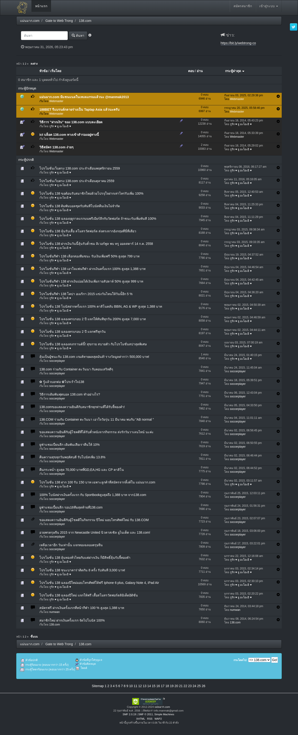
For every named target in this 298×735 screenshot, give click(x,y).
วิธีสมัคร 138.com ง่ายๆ (56, 147)
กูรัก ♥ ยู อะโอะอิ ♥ (60, 126)
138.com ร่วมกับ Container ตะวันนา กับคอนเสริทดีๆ (76, 369)
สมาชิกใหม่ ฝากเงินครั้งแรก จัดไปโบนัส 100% (72, 620)
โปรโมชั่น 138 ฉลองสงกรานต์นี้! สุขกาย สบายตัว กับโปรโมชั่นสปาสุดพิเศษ (93, 344)
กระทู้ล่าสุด (235, 71)
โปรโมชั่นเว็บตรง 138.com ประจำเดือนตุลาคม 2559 (76, 181)
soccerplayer (57, 361)
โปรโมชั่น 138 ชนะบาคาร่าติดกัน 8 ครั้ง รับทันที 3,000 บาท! (82, 570)
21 (181, 686)
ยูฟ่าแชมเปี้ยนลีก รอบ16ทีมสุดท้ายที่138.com (70, 507)
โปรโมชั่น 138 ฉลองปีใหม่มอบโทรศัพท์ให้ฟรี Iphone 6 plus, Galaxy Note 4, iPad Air (99, 583)
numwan (54, 612)
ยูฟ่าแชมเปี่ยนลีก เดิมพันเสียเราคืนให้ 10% (69, 444)
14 (149, 686)
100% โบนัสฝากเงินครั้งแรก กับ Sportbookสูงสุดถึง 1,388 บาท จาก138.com (92, 495)
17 (163, 686)
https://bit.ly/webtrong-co (238, 43)
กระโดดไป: (240, 660)
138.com (54, 624)
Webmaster (56, 101)
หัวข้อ (43, 71)
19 (172, 686)
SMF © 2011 (145, 714)
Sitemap (98, 686)
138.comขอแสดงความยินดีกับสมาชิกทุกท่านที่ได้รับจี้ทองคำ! (82, 407)
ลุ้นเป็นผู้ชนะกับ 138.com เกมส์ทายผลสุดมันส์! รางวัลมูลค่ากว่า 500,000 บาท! (94, 357)
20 (176, 686)
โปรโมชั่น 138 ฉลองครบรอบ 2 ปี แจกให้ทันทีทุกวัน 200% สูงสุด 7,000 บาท (92, 319)
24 (194, 686)
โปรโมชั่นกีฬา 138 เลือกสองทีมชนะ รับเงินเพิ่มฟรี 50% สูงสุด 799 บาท (89, 256)
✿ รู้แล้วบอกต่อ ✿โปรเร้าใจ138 (61, 382)
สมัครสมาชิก (243, 6)
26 (203, 686)
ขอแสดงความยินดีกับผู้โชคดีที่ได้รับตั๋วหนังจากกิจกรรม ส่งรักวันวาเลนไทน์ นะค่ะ (96, 432)
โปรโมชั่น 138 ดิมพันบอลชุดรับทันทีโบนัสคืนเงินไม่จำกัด (79, 206)
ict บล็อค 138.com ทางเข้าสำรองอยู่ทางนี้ (69, 134)
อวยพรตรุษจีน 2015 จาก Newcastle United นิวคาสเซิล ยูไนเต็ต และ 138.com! (94, 532)
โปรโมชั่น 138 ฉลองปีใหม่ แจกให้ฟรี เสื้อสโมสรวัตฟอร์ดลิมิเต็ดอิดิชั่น (88, 595)
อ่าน (200, 71)
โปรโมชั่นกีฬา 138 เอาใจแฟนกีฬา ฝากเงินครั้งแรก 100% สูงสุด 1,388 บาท (92, 269)
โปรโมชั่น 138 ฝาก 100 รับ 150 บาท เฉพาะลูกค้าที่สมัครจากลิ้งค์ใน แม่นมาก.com (97, 482)
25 (199, 686)
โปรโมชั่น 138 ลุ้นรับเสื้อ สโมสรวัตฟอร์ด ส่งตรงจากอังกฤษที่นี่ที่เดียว (87, 231)
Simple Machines (164, 714)
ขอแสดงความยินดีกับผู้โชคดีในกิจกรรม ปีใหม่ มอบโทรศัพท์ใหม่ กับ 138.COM (94, 520)
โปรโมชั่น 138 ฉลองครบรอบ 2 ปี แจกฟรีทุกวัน (72, 331)
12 (140, 686)
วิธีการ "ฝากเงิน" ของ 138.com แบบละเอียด (70, 122)
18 (167, 686)
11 (135, 686)
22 (185, 686)
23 (190, 686)
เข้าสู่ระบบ (268, 6)
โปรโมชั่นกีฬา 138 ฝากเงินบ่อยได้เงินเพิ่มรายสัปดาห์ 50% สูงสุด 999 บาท (91, 281)
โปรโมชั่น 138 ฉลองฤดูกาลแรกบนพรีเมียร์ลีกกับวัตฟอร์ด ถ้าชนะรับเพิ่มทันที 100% (97, 218)
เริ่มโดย (55, 71)
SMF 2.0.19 (129, 714)
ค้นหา (78, 35)
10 (131, 686)
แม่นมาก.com (162, 706)
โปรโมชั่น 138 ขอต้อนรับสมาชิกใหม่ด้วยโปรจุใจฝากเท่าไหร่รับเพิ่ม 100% (91, 193)
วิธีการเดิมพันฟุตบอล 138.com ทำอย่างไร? (69, 394)
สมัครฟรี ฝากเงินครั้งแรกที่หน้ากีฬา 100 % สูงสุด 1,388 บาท (81, 608)
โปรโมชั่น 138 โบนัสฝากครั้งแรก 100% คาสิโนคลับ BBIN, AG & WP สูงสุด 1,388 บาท (100, 306)
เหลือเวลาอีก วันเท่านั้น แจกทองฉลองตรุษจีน (71, 545)
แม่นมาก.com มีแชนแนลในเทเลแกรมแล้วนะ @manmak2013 (84, 97)
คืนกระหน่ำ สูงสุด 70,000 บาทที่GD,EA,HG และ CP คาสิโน (81, 470)
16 (158, 686)
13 (144, 686)
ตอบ (191, 71)
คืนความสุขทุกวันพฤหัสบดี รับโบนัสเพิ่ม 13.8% (72, 457)
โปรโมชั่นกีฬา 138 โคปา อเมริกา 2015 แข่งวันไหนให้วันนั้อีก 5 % (85, 294)
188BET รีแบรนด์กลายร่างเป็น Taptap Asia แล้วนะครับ (79, 109)
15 (154, 686)
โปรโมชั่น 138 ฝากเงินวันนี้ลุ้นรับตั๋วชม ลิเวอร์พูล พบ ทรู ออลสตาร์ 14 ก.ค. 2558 (96, 244)
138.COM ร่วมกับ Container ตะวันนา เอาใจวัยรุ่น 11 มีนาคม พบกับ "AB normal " (96, 419)
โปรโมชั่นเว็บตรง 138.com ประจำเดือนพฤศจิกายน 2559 (79, 168)
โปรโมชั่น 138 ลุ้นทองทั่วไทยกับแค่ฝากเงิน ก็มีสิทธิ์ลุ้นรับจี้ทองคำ (84, 557)
